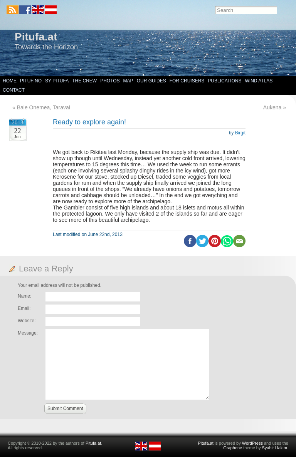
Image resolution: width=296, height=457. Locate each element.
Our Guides (151, 81)
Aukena (272, 107)
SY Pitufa (57, 81)
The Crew (84, 81)
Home (10, 81)
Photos (109, 81)
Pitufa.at (36, 37)
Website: (26, 320)
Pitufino (31, 81)
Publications (224, 81)
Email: (24, 308)
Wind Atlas (258, 81)
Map (128, 81)
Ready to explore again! (89, 122)
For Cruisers (187, 81)
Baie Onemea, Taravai (43, 107)
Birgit (240, 133)
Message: (28, 333)
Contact (14, 90)
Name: (24, 296)
